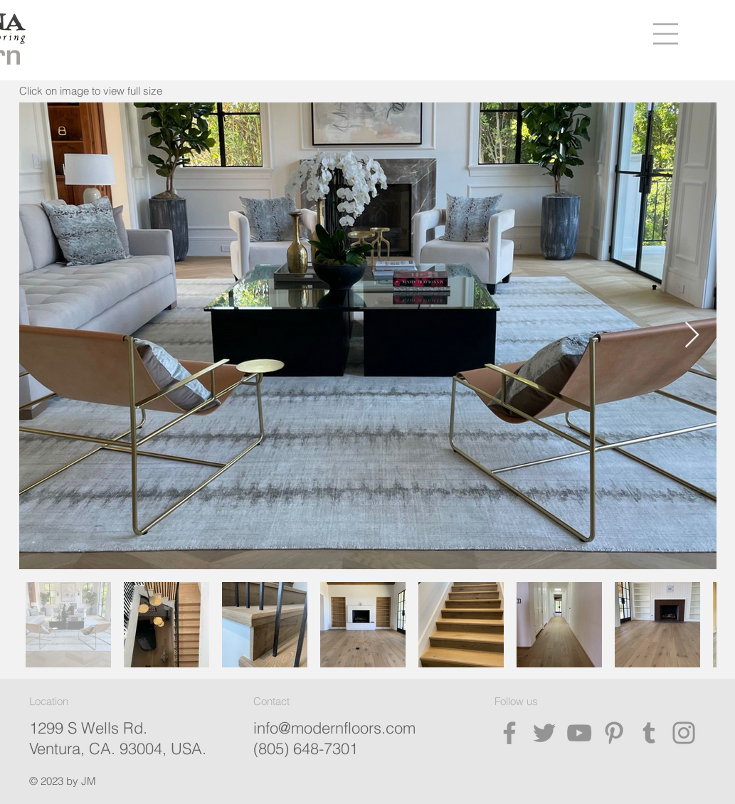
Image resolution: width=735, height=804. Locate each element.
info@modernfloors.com (334, 728)
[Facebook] (509, 733)
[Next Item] (692, 335)
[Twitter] (544, 733)
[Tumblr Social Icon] (649, 733)
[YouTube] (579, 733)
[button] (665, 33)
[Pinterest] (614, 733)
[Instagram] (684, 733)
